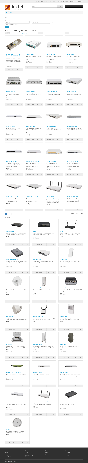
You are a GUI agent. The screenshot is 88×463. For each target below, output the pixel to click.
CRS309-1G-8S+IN (30, 91)
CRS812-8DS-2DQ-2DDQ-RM (13, 401)
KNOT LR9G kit (37, 259)
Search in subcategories (57, 22)
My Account (67, 452)
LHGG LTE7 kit (9, 288)
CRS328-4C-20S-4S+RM (72, 161)
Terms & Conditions (9, 456)
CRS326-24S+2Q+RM (11, 161)
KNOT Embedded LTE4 (12, 259)
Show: (67, 33)
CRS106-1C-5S (30, 54)
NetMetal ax (63, 344)
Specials (46, 454)
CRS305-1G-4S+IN (10, 91)
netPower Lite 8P (64, 316)
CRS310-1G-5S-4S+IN (51, 91)
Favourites (67, 455)
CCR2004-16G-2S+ (37, 372)
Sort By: (40, 33)
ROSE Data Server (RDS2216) (13, 372)
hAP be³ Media (10, 231)
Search (11, 12)
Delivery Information (9, 454)
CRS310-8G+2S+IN (71, 91)
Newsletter (67, 456)
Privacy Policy (7, 455)
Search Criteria (8, 20)
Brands (46, 452)
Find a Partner (27, 454)
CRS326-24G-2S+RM (72, 126)
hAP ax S (35, 231)
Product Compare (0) (23, 33)
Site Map (26, 456)
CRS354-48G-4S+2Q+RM (12, 196)
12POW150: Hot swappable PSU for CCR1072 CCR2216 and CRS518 (13, 56)
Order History (68, 454)
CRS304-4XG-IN (70, 54)
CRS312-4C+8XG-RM (11, 126)
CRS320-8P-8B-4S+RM (51, 126)
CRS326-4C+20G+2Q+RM (32, 161)
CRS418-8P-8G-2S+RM (72, 196)
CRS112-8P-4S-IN (50, 54)
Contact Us (38, 1)
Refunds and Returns (29, 455)
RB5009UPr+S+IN (64, 401)
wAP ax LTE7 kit (37, 288)
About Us (6, 452)
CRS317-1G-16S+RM (31, 126)
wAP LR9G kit (63, 259)
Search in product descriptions (11, 24)
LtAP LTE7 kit (63, 288)
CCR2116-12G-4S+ (64, 372)
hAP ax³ (62, 231)
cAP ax (8, 429)
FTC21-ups (9, 344)
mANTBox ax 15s (37, 344)
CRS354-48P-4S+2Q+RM (32, 196)
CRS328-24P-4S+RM (51, 161)
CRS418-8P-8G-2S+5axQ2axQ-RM (51, 197)
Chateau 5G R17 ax (38, 316)
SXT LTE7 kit (9, 316)
